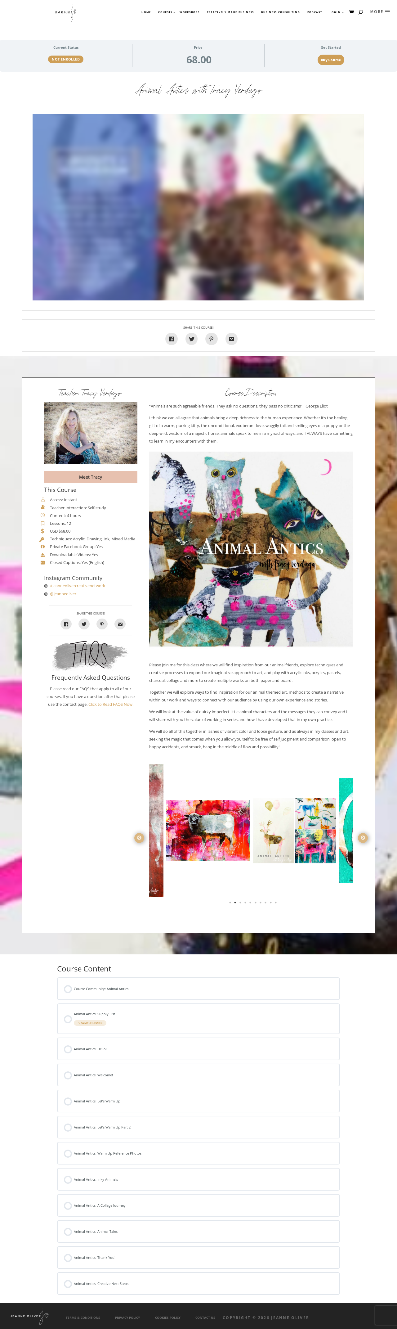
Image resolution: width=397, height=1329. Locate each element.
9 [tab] (271, 903)
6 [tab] (256, 903)
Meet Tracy (90, 477)
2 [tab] (235, 903)
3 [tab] (241, 903)
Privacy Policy (127, 1318)
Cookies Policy (168, 1318)
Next (363, 838)
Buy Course (331, 60)
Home (146, 12)
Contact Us (205, 1318)
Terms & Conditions (83, 1318)
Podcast (315, 12)
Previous (139, 838)
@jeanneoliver (63, 594)
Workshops (189, 12)
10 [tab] (276, 903)
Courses (165, 12)
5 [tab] (250, 903)
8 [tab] (266, 903)
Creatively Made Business (230, 12)
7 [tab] (261, 903)
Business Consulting (280, 12)
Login (335, 12)
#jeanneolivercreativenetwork (77, 585)
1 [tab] (230, 903)
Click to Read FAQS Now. (110, 704)
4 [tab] (246, 903)
